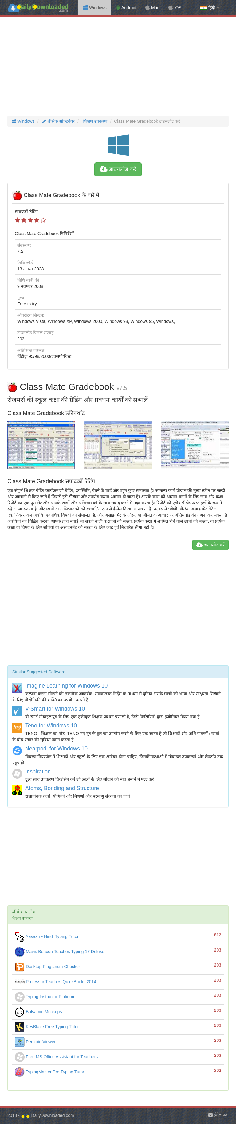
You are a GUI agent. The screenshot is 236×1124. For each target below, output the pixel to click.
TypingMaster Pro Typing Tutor (49, 1071)
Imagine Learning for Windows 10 (66, 686)
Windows (95, 7)
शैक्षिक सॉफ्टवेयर (58, 121)
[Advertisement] (118, 67)
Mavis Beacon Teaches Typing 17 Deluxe (59, 951)
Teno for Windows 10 (51, 726)
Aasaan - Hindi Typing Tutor (47, 936)
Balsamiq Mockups (38, 1011)
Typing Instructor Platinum (45, 996)
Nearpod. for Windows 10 (56, 749)
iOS (174, 7)
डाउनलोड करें (118, 169)
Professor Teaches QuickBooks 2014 (55, 981)
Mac (152, 7)
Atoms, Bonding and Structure (62, 788)
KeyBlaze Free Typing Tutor (47, 1026)
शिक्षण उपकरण (94, 121)
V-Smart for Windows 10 (55, 709)
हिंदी (209, 7)
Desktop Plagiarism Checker (47, 966)
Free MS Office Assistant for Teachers (56, 1056)
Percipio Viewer (35, 1041)
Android (126, 7)
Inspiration (38, 772)
